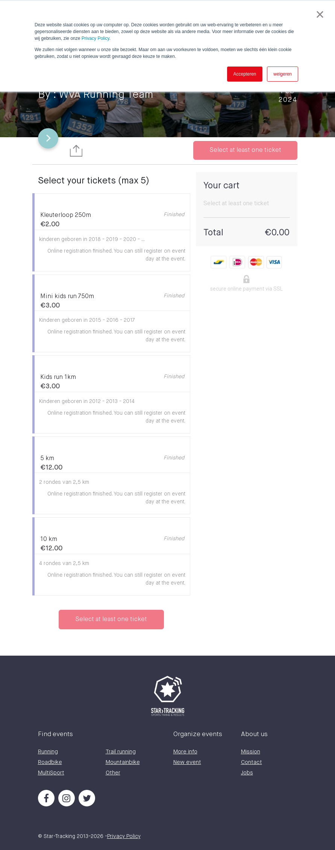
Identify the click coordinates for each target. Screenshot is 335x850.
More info (185, 752)
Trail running (121, 752)
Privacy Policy (95, 38)
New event (187, 762)
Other (113, 773)
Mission (250, 752)
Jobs (247, 773)
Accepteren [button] (244, 74)
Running (48, 752)
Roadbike (50, 762)
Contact (251, 762)
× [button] (319, 14)
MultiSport (51, 773)
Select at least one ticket (245, 150)
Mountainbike (123, 762)
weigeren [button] (282, 74)
